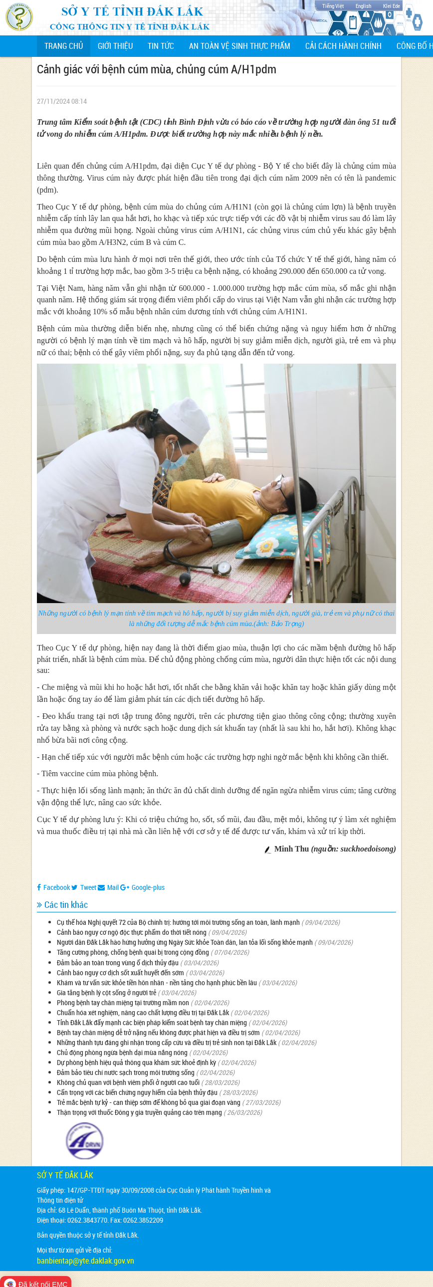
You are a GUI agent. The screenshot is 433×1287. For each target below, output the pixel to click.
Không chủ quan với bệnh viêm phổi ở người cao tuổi (129, 1082)
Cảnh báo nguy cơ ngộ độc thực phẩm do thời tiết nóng (132, 932)
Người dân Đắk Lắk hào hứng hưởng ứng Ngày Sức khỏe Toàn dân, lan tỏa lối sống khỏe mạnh (185, 942)
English (363, 5)
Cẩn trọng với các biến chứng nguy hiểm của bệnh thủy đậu (137, 1092)
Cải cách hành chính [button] (343, 45)
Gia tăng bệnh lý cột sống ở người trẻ (106, 992)
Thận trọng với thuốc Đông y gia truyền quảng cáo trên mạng (139, 1112)
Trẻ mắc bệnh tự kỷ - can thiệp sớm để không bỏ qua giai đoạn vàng (148, 1102)
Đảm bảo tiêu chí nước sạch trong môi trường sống (126, 1072)
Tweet (83, 887)
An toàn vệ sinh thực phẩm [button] (239, 45)
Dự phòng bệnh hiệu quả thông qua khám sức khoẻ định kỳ (136, 1062)
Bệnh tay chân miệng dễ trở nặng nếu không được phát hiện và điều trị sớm (158, 1032)
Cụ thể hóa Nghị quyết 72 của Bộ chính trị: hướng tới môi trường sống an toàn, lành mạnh (178, 922)
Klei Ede (391, 5)
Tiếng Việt (333, 5)
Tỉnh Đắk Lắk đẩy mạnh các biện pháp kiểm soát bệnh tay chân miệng (152, 1022)
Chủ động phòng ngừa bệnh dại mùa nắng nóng (122, 1052)
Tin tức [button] (161, 45)
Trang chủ (67, 45)
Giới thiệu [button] (115, 45)
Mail (108, 887)
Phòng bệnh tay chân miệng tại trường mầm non (123, 1002)
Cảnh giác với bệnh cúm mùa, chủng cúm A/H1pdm (156, 69)
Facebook (53, 887)
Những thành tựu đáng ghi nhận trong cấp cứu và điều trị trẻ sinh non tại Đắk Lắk (166, 1042)
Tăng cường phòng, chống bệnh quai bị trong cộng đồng (133, 952)
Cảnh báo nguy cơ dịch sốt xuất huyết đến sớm (120, 972)
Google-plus (142, 887)
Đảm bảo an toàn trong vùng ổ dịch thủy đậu (118, 962)
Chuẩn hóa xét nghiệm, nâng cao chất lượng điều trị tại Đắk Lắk (143, 1012)
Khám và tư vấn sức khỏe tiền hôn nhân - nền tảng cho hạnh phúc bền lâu (157, 982)
